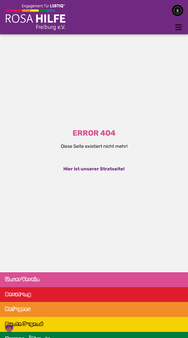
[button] (178, 27)
